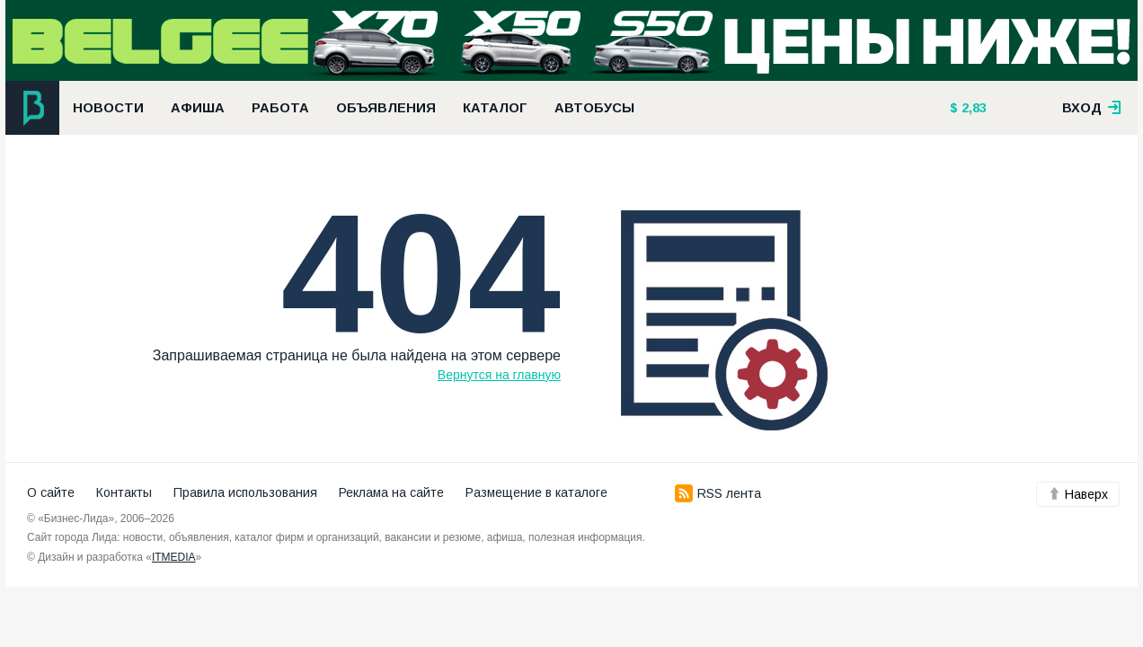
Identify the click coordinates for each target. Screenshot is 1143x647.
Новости (108, 108)
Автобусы (594, 108)
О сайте (51, 492)
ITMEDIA (174, 557)
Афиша (198, 108)
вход (1091, 108)
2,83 (972, 108)
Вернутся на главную (499, 375)
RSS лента (718, 493)
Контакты (124, 492)
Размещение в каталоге (536, 492)
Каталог (495, 108)
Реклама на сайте (391, 492)
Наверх (1078, 494)
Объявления (386, 108)
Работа (280, 108)
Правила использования (245, 492)
